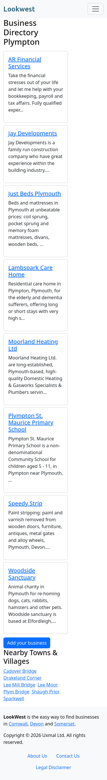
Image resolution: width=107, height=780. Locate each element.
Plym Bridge (16, 691)
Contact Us (67, 756)
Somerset (64, 724)
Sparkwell (13, 698)
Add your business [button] (27, 643)
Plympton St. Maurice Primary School (30, 422)
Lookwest (19, 9)
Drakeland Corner (22, 678)
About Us (37, 756)
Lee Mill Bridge (19, 685)
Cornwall (18, 724)
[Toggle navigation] (96, 9)
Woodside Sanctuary (21, 574)
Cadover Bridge (20, 671)
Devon (37, 724)
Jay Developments (32, 133)
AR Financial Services (24, 62)
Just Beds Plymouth (34, 193)
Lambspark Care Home (30, 271)
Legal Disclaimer (53, 767)
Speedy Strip (25, 503)
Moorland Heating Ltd (33, 345)
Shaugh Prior (46, 691)
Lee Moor (48, 685)
